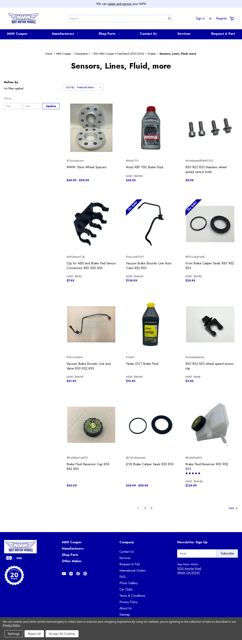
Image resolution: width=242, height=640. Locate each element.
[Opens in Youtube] (64, 574)
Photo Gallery (128, 583)
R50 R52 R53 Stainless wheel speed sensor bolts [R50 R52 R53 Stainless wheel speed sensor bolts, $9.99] (206, 169)
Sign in (200, 18)
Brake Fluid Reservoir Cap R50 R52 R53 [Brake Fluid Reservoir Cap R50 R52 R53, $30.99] (88, 466)
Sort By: (70, 87)
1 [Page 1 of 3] (137, 508)
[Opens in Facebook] (78, 574)
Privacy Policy (128, 602)
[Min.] (12, 106)
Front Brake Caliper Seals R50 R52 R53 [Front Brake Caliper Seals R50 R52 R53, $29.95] (209, 265)
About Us (125, 608)
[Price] (32, 98)
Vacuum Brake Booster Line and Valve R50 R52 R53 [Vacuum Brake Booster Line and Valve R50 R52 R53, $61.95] (89, 366)
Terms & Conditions (132, 595)
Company (126, 542)
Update (51, 106)
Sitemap (124, 614)
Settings (14, 634)
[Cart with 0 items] (231, 18)
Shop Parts (109, 33)
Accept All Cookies (62, 634)
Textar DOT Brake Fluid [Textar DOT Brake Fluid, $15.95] (142, 363)
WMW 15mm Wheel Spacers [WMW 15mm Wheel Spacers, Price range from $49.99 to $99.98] (87, 167)
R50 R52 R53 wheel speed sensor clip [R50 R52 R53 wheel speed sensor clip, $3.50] (209, 366)
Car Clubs (126, 589)
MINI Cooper (19, 33)
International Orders (132, 570)
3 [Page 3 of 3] (151, 508)
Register (221, 18)
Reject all (34, 634)
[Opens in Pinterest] (85, 574)
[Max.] (31, 106)
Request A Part (223, 33)
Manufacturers (65, 33)
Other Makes (72, 561)
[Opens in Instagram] (71, 574)
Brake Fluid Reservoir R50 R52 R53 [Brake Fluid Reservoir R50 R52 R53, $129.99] (206, 466)
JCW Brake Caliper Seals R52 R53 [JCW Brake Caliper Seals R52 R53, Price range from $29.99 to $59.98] (150, 464)
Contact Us (148, 33)
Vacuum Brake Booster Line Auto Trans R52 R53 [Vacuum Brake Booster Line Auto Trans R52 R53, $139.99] (148, 265)
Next (233, 508)
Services (184, 33)
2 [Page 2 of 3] (145, 508)
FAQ (122, 577)
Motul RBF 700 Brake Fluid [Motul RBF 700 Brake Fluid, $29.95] (144, 167)
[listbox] (90, 87)
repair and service (120, 4)
